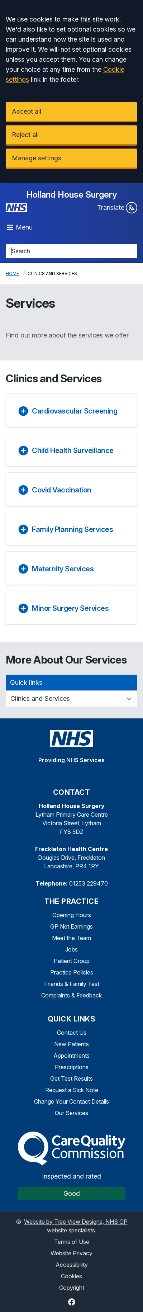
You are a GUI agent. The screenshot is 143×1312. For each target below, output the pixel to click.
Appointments (71, 1055)
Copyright (71, 1287)
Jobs (71, 949)
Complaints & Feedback (71, 995)
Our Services (71, 1113)
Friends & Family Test (71, 983)
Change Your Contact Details (71, 1101)
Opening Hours (71, 915)
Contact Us (71, 1032)
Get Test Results (71, 1078)
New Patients (71, 1044)
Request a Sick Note (71, 1090)
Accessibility (72, 1264)
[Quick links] (71, 698)
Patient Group (72, 960)
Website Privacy (71, 1253)
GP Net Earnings (71, 926)
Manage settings (36, 158)
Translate (117, 207)
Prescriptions (72, 1067)
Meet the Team (71, 937)
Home (12, 273)
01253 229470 (88, 883)
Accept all (26, 111)
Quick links (26, 682)
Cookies (71, 1276)
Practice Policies (71, 972)
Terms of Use (71, 1241)
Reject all (25, 134)
